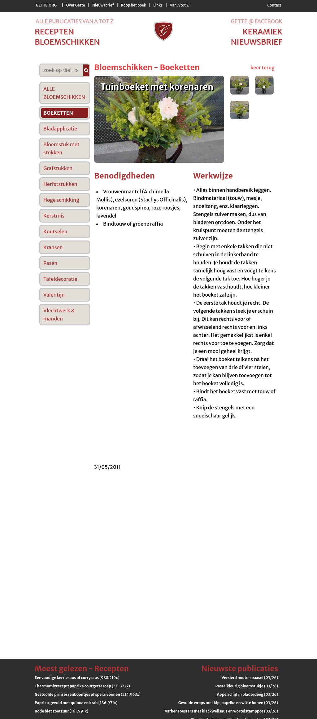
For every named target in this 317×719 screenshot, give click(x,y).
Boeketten (180, 67)
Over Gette (75, 5)
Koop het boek (133, 5)
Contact (274, 5)
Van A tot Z (179, 5)
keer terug (262, 67)
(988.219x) (77, 677)
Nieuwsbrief (103, 5)
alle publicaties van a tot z (74, 21)
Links (158, 5)
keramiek (262, 32)
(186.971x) (76, 702)
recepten (54, 32)
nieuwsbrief (256, 42)
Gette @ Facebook (256, 21)
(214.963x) (88, 694)
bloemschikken (67, 42)
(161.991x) (61, 711)
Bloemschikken (123, 67)
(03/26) (250, 677)
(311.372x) (82, 686)
